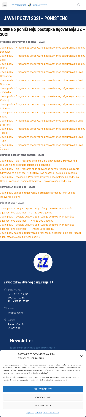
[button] (81, 356)
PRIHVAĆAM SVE (43, 389)
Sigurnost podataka (34, 413)
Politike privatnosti (51, 413)
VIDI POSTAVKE (43, 405)
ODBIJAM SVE (43, 397)
